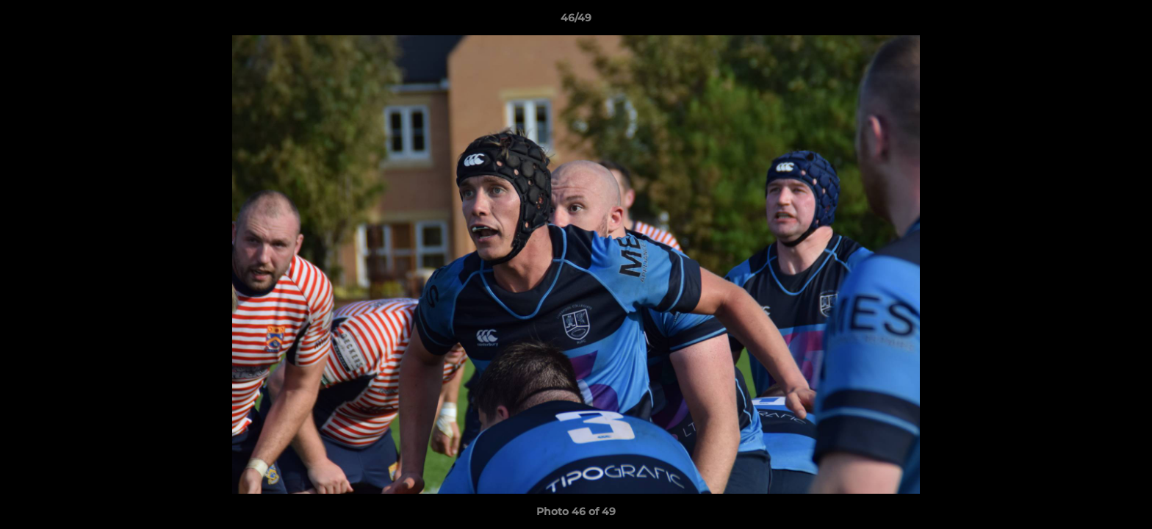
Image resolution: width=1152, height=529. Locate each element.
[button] (1125, 21)
